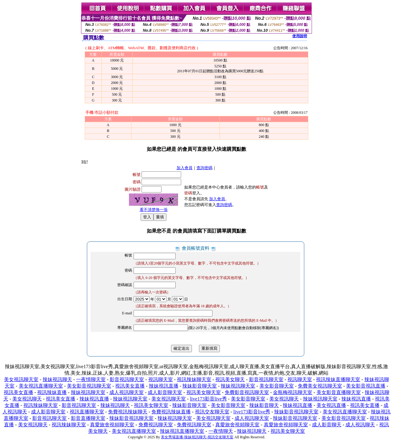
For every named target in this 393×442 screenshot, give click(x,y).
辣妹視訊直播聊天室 (182, 431)
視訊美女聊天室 (203, 392)
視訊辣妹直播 (52, 392)
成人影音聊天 (326, 424)
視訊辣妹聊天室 (194, 379)
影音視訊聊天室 (127, 379)
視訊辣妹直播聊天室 (338, 379)
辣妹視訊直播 (163, 385)
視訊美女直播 (130, 385)
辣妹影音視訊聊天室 (296, 411)
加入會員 (185, 167)
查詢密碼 (204, 167)
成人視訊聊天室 (126, 392)
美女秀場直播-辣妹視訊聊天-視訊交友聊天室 (197, 437)
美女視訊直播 (331, 405)
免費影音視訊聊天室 (247, 392)
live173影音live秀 (208, 398)
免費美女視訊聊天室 (320, 385)
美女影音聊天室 (276, 385)
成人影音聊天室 (165, 392)
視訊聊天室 (160, 379)
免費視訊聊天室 (155, 424)
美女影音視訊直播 (365, 385)
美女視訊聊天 (27, 398)
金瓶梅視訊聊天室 (292, 392)
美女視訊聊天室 (21, 379)
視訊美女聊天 (230, 379)
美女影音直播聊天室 (339, 392)
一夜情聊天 (220, 431)
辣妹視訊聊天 (57, 379)
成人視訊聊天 (360, 424)
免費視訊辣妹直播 (171, 411)
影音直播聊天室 (88, 418)
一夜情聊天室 (91, 379)
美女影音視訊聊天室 (89, 385)
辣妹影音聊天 (264, 405)
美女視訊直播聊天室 (41, 385)
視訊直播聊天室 (87, 411)
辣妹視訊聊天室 (238, 385)
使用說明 (299, 36)
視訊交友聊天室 (212, 411)
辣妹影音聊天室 (199, 385)
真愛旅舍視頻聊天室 (112, 424)
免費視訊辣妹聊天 (127, 411)
